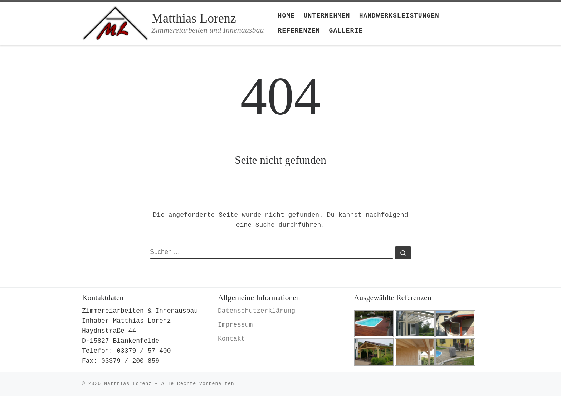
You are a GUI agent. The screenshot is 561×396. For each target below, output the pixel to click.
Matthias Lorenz (128, 383)
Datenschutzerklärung (256, 310)
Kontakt (231, 338)
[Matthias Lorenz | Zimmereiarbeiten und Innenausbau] (115, 22)
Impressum (235, 324)
